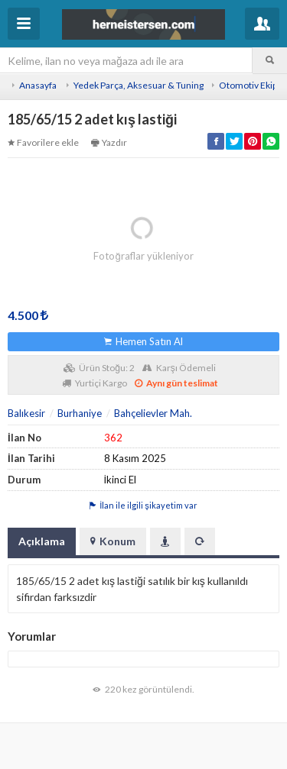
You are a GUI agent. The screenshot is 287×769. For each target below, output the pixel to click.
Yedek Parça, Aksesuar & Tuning (138, 85)
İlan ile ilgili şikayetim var (143, 505)
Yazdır (109, 142)
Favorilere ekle (43, 142)
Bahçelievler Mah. (153, 413)
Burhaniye (79, 413)
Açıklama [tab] (41, 541)
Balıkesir (26, 413)
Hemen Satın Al (143, 341)
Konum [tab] (112, 541)
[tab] (165, 541)
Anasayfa (38, 85)
